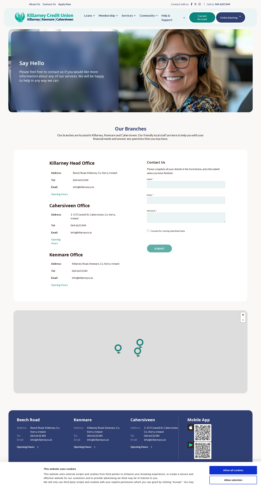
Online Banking (229, 17)
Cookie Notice (149, 467)
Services (127, 15)
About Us (34, 4)
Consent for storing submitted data (167, 231)
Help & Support (166, 18)
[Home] (44, 17)
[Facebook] (191, 4)
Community (147, 15)
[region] (130, 351)
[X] (195, 4)
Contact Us (49, 4)
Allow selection (233, 457)
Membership (107, 15)
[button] (140, 343)
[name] (186, 184)
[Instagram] (199, 4)
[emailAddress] (186, 200)
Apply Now (64, 4)
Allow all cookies (233, 447)
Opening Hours (59, 194)
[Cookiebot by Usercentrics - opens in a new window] (21, 478)
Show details (174, 478)
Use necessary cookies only (233, 467)
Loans (88, 15)
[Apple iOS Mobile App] (199, 432)
